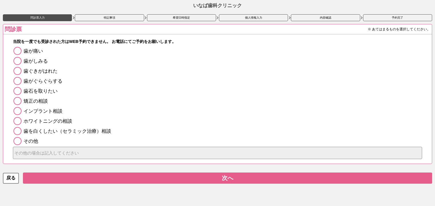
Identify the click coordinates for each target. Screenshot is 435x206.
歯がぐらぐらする (42, 81)
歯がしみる (35, 61)
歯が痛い (33, 51)
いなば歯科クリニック (217, 5)
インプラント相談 (42, 111)
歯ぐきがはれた (40, 71)
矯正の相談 (35, 101)
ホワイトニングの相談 (47, 121)
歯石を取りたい (40, 91)
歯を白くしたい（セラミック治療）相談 (67, 131)
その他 (30, 141)
